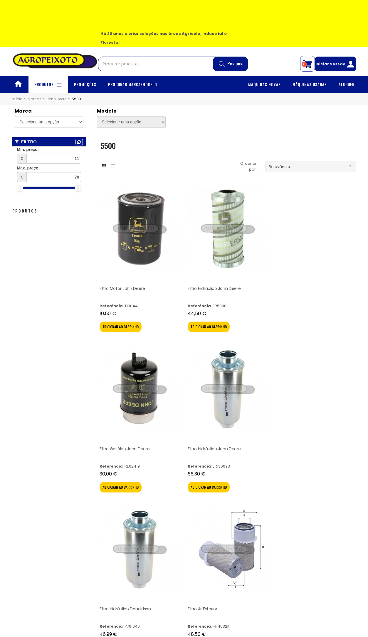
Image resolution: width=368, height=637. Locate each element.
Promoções (23, 486)
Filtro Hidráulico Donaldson (326, 245)
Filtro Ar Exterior (115, 357)
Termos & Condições (118, 486)
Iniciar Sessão (335, 65)
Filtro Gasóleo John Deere (224, 245)
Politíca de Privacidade (120, 493)
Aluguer (19, 500)
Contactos (22, 508)
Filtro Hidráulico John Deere (173, 245)
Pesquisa (232, 65)
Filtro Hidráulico (273, 357)
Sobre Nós (22, 493)
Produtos (24, 211)
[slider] (20, 188)
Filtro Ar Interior (167, 357)
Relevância (312, 166)
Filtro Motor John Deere (116, 245)
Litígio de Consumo (116, 500)
